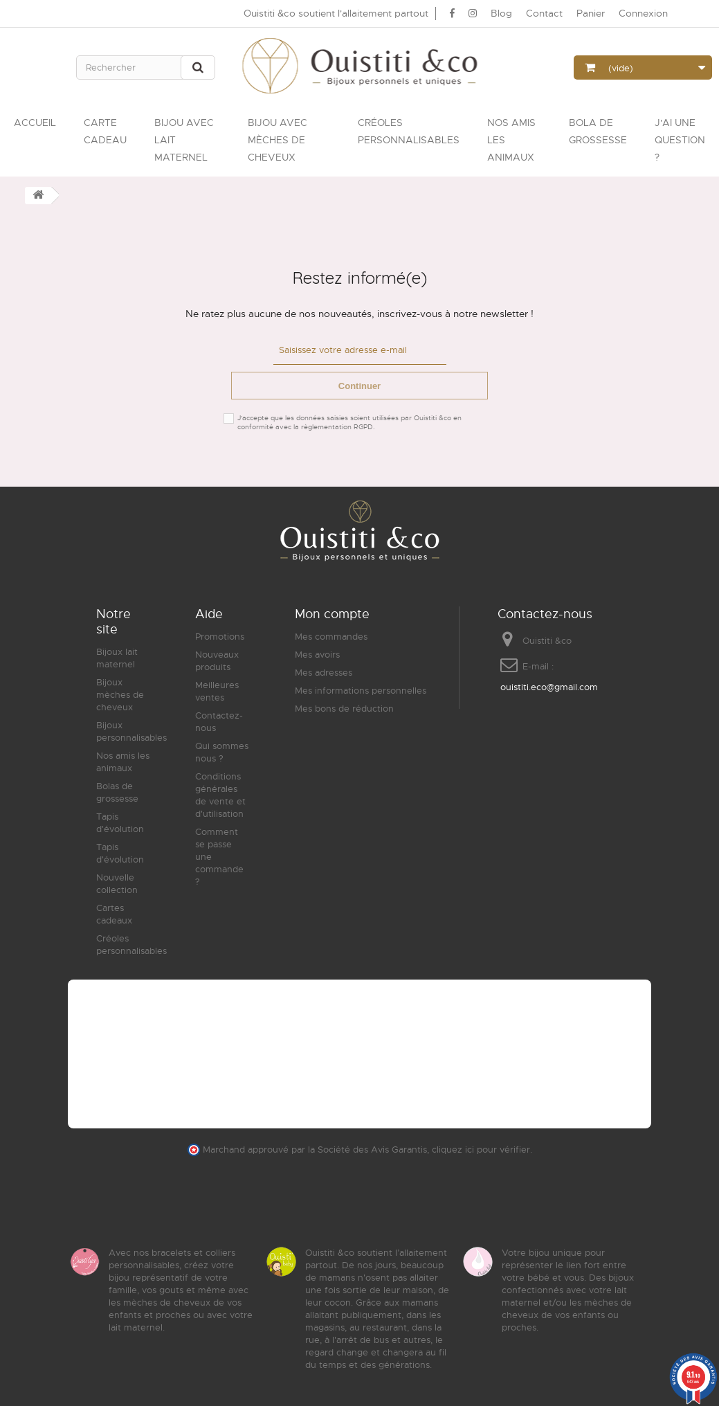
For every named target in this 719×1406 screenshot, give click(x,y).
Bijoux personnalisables (131, 731)
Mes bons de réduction (344, 708)
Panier (590, 13)
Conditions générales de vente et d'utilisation (220, 794)
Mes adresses (323, 672)
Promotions (219, 636)
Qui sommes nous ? (221, 751)
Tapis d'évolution (120, 822)
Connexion (643, 13)
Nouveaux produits (217, 660)
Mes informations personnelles (360, 690)
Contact (544, 13)
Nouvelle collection (117, 883)
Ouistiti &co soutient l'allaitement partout (336, 13)
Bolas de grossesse (117, 791)
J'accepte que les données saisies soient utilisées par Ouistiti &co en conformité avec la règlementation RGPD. (349, 422)
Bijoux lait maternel (117, 657)
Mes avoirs (317, 654)
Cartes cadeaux (114, 913)
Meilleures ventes (217, 690)
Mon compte (332, 613)
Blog (501, 13)
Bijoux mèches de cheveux (120, 694)
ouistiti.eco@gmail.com (549, 686)
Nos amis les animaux (122, 761)
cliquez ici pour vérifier (481, 1149)
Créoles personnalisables (131, 944)
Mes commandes (331, 636)
